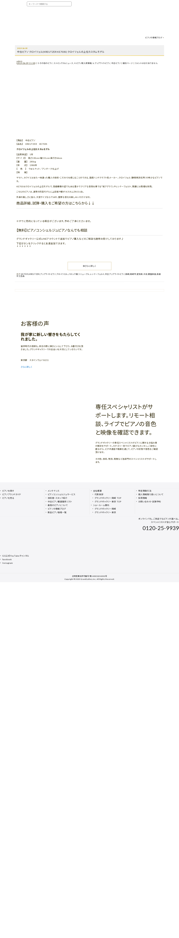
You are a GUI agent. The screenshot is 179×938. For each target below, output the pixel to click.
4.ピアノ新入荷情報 (83, 63)
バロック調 (73, 274)
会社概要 (97, 491)
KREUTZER (34, 274)
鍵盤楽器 (152, 274)
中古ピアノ (116, 63)
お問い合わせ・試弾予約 (149, 501)
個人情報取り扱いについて (150, 494)
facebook (7, 559)
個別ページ (128, 63)
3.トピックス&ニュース (63, 63)
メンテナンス (54, 491)
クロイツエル (62, 274)
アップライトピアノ (48, 274)
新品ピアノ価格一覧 (57, 512)
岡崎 (127, 274)
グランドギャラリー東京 (105, 512)
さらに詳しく (89, 266)
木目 (145, 274)
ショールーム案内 (101, 505)
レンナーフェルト (97, 274)
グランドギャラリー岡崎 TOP (108, 498)
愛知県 (140, 274)
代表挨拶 (99, 494)
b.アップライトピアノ (101, 63)
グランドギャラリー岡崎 (105, 508)
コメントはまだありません (146, 63)
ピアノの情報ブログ (153, 37)
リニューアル (83, 274)
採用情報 (142, 498)
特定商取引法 (144, 491)
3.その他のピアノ (45, 63)
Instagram (7, 563)
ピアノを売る (8, 498)
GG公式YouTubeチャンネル (15, 555)
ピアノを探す (8, 491)
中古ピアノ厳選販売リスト (60, 501)
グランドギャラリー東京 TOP (108, 501)
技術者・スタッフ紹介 (57, 498)
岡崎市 (133, 274)
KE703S (25, 274)
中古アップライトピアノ (115, 274)
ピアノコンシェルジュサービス (61, 494)
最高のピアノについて (58, 505)
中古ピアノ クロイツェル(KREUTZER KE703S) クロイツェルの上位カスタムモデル (60, 51)
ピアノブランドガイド (11, 494)
